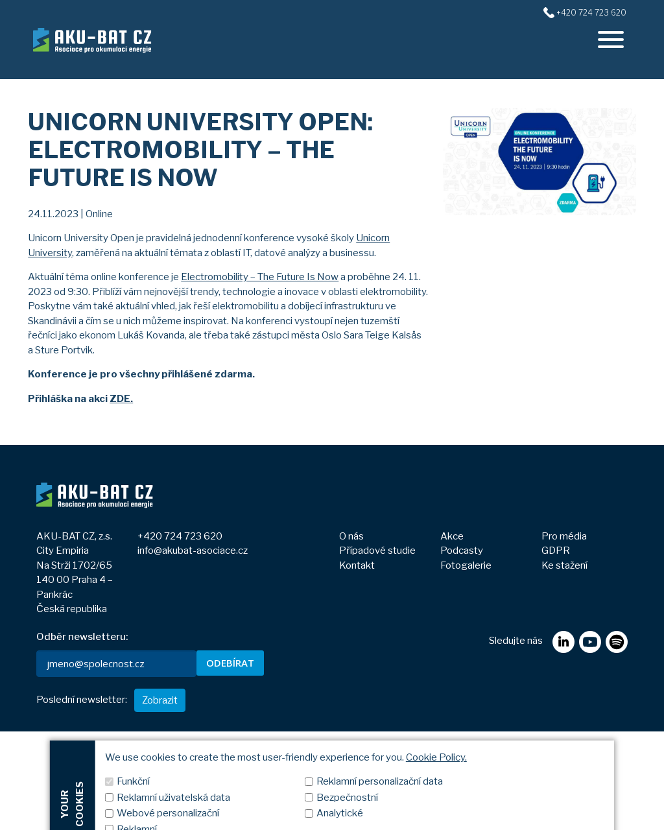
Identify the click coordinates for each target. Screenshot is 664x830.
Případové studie (377, 550)
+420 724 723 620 (179, 536)
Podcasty (461, 550)
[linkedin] (563, 720)
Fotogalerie (466, 565)
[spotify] (616, 720)
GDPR (555, 550)
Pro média (564, 536)
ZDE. (121, 399)
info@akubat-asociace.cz (192, 550)
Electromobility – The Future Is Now (259, 277)
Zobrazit (160, 798)
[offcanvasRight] (611, 39)
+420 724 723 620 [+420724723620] (591, 13)
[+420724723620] (548, 12)
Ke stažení (564, 565)
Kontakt (357, 565)
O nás (351, 536)
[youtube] (589, 720)
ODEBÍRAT (230, 662)
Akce (452, 536)
